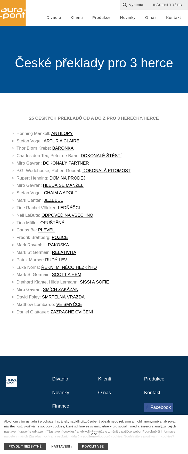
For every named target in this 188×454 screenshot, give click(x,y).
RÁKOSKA (58, 246)
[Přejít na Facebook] (159, 409)
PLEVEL (46, 231)
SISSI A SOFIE (94, 283)
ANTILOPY (62, 134)
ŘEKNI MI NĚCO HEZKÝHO (69, 268)
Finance (61, 408)
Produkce (155, 380)
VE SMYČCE (69, 305)
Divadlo (60, 380)
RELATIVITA (64, 253)
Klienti (105, 380)
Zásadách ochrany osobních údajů (54, 436)
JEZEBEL (53, 201)
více (94, 434)
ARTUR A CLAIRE (61, 142)
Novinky (61, 394)
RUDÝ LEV (56, 261)
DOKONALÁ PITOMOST (106, 171)
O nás (105, 394)
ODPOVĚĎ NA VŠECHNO (67, 216)
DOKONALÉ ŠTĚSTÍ (101, 157)
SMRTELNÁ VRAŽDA (63, 298)
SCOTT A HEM (66, 275)
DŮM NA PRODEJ (67, 179)
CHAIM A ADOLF (60, 194)
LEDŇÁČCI (69, 209)
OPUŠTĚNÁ (52, 224)
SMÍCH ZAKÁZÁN (60, 290)
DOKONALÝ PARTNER (66, 164)
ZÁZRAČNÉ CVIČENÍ (72, 313)
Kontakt (153, 394)
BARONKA (62, 149)
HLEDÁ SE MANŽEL (63, 186)
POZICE (60, 238)
